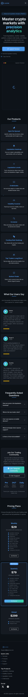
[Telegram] (8, 686)
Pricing (4, 661)
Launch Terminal (13, 50)
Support (4, 663)
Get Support (14, 477)
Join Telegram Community (14, 471)
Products (4, 658)
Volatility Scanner (7, 673)
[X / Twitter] (3, 686)
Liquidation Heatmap (8, 671)
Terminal (4, 656)
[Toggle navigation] (25, 3)
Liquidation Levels (7, 676)
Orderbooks (5, 678)
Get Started (14, 557)
